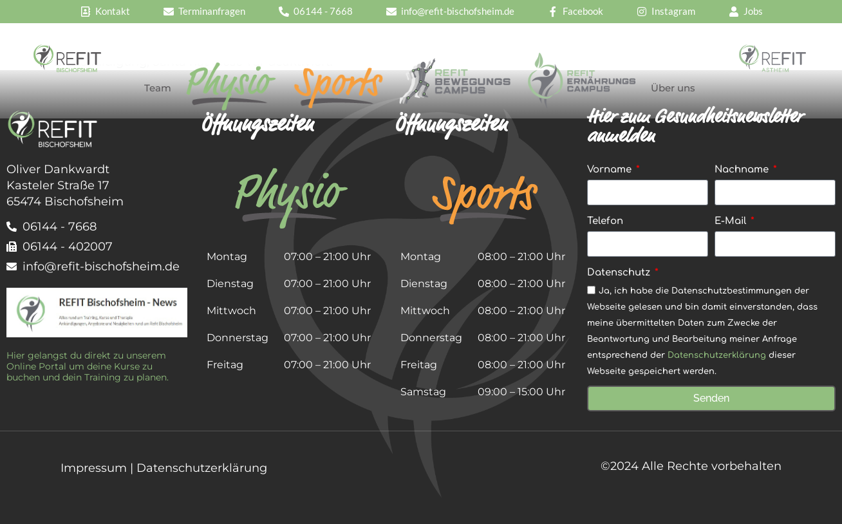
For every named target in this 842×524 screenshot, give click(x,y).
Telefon (605, 221)
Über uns (673, 88)
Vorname (610, 169)
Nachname (743, 169)
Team (157, 88)
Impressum (94, 468)
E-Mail (732, 221)
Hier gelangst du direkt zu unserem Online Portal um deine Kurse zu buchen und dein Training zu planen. (87, 366)
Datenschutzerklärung (717, 355)
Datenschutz (620, 272)
